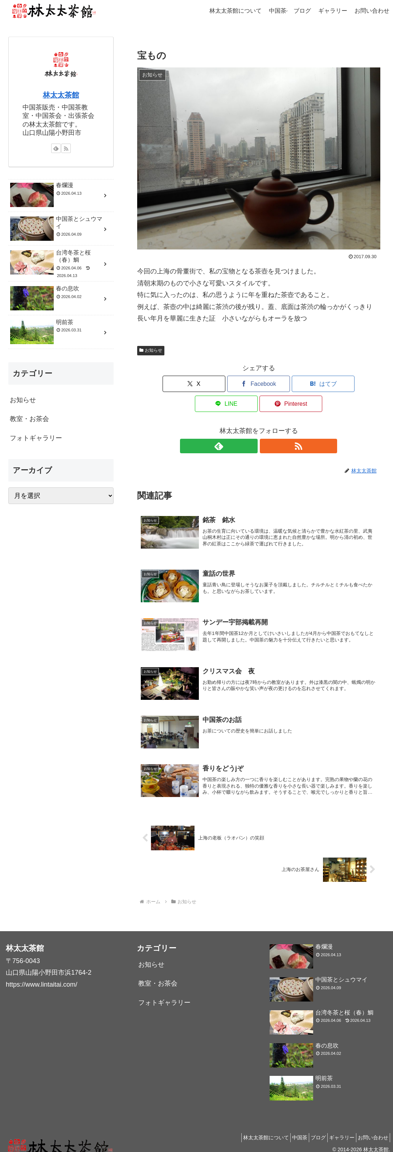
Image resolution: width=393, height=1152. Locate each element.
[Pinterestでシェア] (340, 384)
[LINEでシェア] (299, 384)
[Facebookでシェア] (217, 384)
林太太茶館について (246, 1129)
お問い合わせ (371, 1129)
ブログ (307, 1129)
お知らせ (151, 350)
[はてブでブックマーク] (258, 384)
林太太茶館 (61, 95)
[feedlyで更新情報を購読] (250, 426)
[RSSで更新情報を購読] (267, 426)
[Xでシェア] (176, 384)
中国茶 (284, 1129)
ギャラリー (335, 1129)
